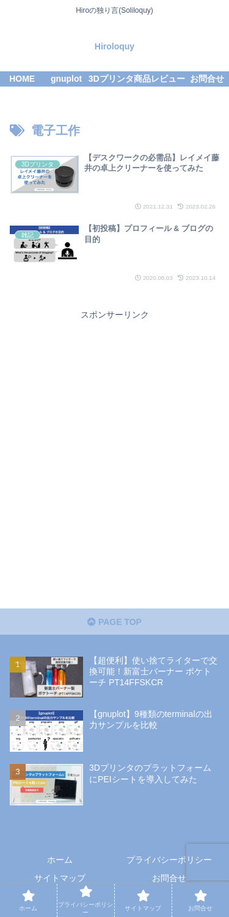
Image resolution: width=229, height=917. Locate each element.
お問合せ (169, 878)
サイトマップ (59, 878)
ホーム (60, 860)
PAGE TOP (114, 622)
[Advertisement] (114, 437)
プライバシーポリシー (169, 860)
